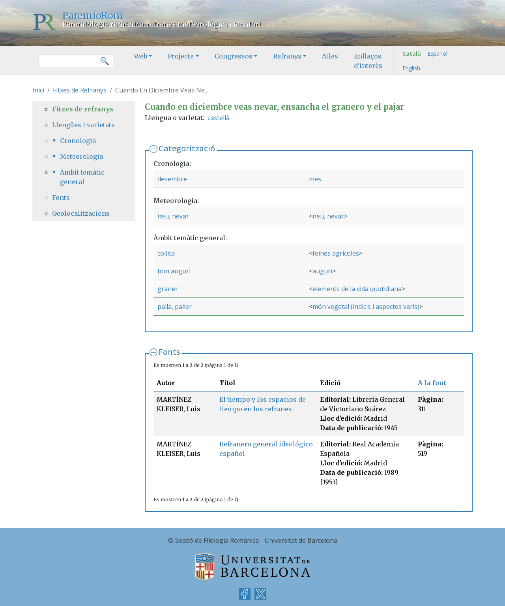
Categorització (187, 148)
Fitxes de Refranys (80, 90)
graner (167, 288)
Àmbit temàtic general (82, 177)
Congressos (233, 56)
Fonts (169, 351)
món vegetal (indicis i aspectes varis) (365, 306)
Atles (330, 56)
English (411, 68)
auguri (322, 271)
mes (315, 179)
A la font (432, 383)
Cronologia (78, 141)
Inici (38, 90)
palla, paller (174, 306)
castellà (219, 117)
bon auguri (174, 271)
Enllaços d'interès (368, 61)
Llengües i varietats (83, 125)
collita (166, 253)
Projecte (181, 56)
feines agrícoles (335, 253)
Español (437, 53)
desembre (172, 179)
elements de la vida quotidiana (357, 288)
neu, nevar (173, 216)
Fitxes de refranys (82, 109)
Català (411, 53)
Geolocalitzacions (81, 213)
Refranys (287, 56)
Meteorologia (81, 156)
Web (140, 56)
